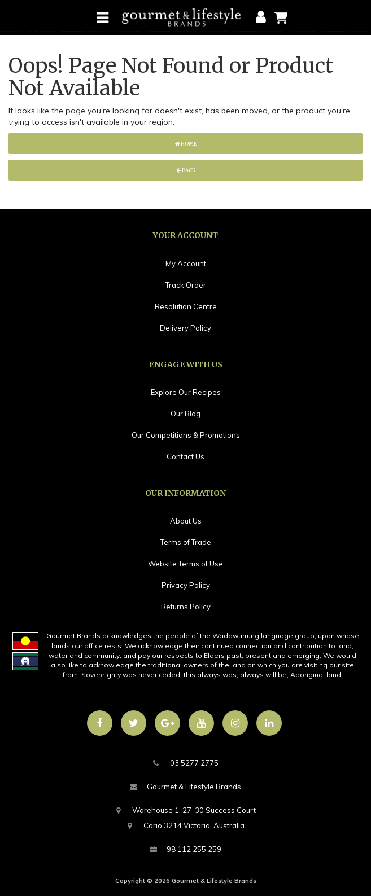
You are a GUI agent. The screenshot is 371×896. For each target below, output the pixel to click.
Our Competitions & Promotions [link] (186, 435)
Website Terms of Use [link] (185, 563)
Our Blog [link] (185, 413)
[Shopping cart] (280, 17)
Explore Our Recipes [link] (186, 392)
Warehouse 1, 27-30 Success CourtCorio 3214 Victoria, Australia (185, 816)
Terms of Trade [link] (185, 542)
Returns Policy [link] (186, 606)
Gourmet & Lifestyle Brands (185, 786)
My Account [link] (185, 263)
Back (185, 170)
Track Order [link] (185, 284)
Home (186, 143)
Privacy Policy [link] (186, 585)
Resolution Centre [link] (186, 306)
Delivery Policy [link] (185, 327)
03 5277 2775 (186, 763)
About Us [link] (186, 520)
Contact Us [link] (185, 456)
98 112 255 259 (185, 849)
